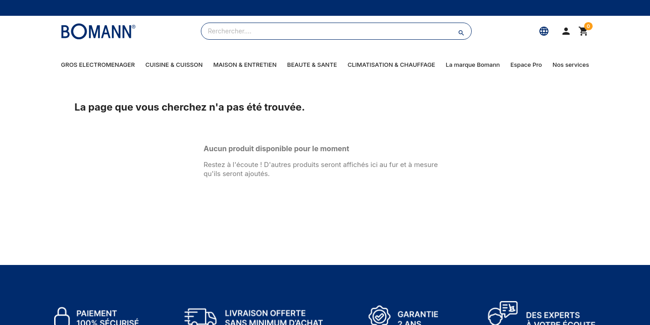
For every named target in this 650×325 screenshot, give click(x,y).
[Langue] (544, 31)
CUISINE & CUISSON (174, 64)
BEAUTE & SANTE (312, 64)
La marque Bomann (473, 64)
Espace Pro (526, 64)
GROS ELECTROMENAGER (98, 64)
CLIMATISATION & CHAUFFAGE (391, 64)
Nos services (570, 64)
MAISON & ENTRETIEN (244, 64)
